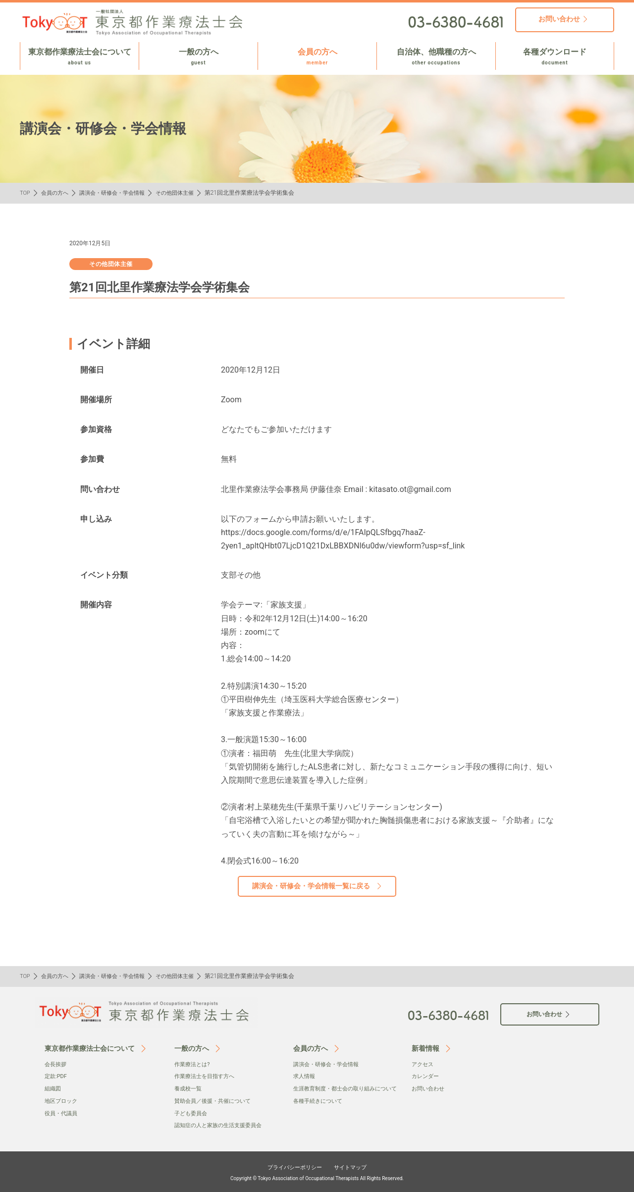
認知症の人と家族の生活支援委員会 (221, 1124)
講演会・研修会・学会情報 (118, 192)
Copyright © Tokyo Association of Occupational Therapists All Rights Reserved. (317, 1177)
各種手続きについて (320, 1110)
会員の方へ (317, 57)
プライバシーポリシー (290, 1166)
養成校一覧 (189, 1088)
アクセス (423, 1064)
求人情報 (305, 1076)
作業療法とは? (193, 1064)
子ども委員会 (192, 1112)
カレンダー (426, 1076)
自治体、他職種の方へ (436, 57)
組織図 (53, 1088)
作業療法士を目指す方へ (207, 1076)
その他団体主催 (186, 192)
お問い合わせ (429, 1088)
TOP (25, 192)
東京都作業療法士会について (79, 57)
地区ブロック (62, 1100)
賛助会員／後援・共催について (216, 1100)
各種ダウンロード (554, 57)
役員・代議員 (62, 1112)
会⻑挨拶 (56, 1064)
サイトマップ (357, 1166)
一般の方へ (198, 57)
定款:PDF (57, 1076)
